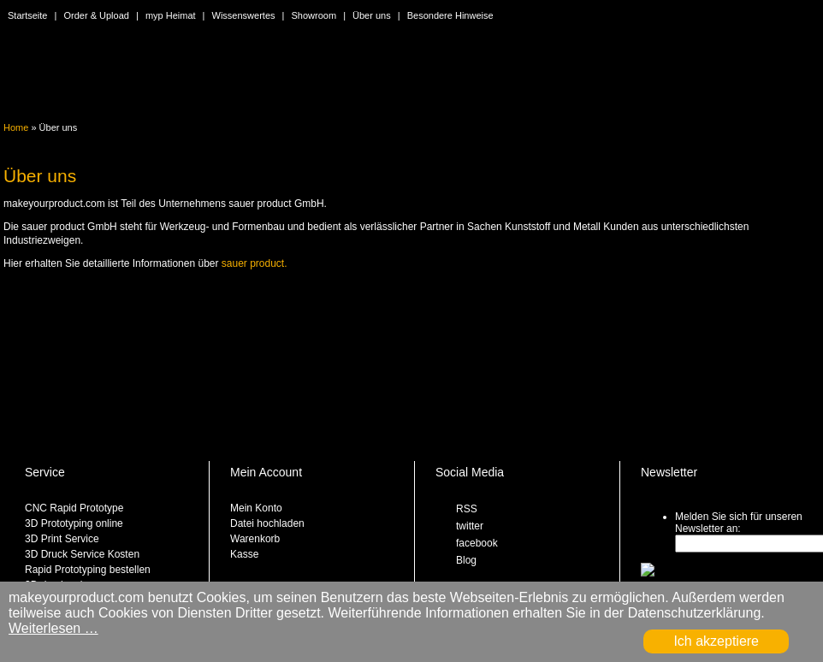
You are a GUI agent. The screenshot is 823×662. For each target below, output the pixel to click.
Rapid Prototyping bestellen (88, 570)
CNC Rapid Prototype (74, 508)
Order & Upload (95, 15)
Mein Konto (256, 508)
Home (15, 127)
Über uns (371, 15)
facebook (477, 543)
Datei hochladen (267, 523)
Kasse (244, 554)
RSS (466, 509)
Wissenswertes (243, 15)
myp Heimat (170, 15)
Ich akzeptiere (716, 641)
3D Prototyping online (74, 523)
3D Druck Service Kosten (82, 554)
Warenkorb (255, 539)
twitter (469, 526)
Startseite (27, 15)
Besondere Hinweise (450, 15)
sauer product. (254, 263)
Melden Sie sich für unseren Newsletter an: (738, 523)
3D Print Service (62, 539)
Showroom (314, 15)
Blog (466, 560)
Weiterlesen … (53, 628)
